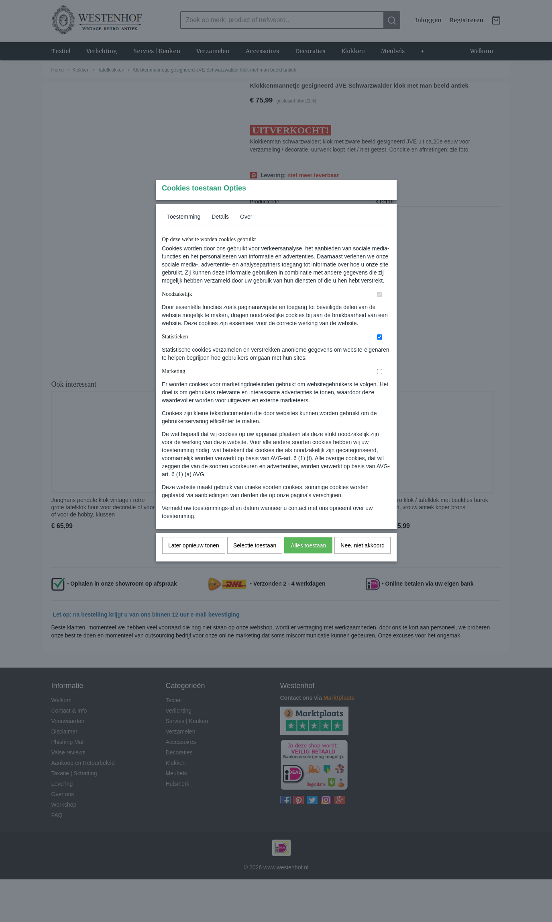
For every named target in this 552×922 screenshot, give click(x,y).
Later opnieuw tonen (193, 561)
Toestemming (183, 232)
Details (220, 232)
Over (246, 232)
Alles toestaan (308, 561)
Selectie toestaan (254, 561)
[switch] (379, 310)
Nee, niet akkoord (362, 561)
